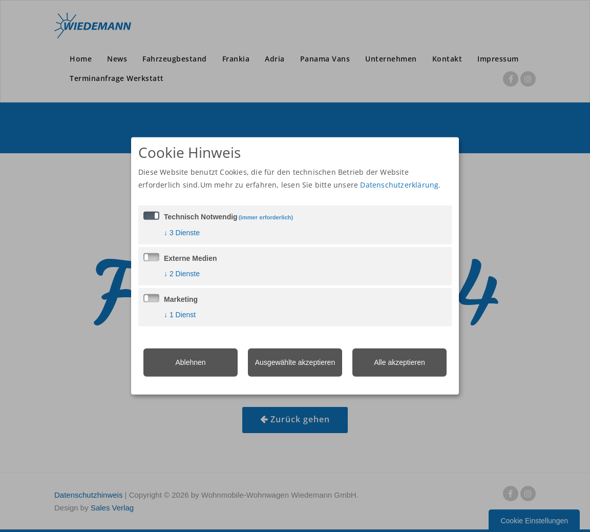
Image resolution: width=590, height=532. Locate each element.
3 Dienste (182, 232)
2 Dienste (182, 273)
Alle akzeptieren (399, 362)
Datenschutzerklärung (399, 184)
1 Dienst (180, 314)
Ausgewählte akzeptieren (295, 362)
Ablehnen (190, 362)
